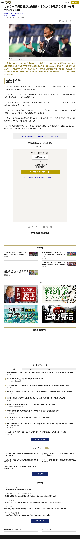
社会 (5, 16)
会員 (66, 328)
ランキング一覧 (40, 399)
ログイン (66, 2)
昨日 (31, 328)
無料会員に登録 (40, 157)
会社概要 (64, 512)
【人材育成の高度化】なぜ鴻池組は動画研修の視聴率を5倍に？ (21, 420)
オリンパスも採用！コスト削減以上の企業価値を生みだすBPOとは (21, 413)
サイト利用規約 (8, 518)
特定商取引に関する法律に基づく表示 (14, 521)
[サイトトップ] (7, 2)
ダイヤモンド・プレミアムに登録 (40, 172)
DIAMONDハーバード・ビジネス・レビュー (43, 515)
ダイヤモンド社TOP (67, 508)
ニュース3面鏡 (12, 16)
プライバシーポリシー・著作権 (12, 525)
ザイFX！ (34, 525)
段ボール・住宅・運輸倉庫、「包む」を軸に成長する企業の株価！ (59, 420)
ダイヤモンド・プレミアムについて (13, 512)
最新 (13, 328)
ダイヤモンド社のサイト (39, 504)
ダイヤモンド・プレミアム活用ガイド (13, 515)
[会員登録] (75, 2)
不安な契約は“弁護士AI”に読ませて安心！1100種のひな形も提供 (21, 427)
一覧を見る (40, 433)
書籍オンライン (36, 518)
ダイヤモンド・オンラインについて (14, 504)
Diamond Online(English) (39, 508)
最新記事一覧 (40, 480)
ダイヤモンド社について (69, 504)
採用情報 (64, 515)
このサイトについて (9, 508)
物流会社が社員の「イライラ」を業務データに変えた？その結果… (59, 413)
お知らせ (64, 518)
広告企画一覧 (46, 488)
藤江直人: (14, 14)
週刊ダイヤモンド (36, 512)
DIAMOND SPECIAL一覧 (12, 488)
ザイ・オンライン (36, 521)
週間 (48, 328)
